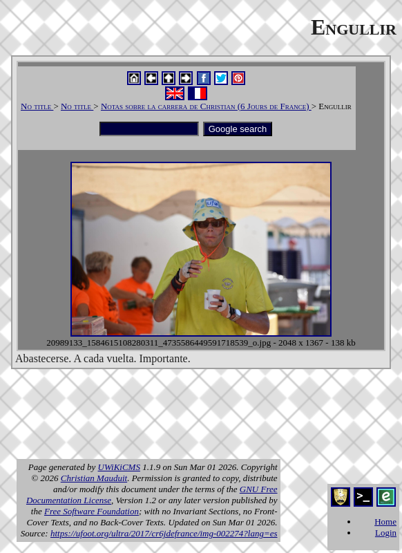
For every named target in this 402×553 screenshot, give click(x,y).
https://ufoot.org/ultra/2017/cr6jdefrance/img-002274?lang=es (164, 533)
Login (385, 532)
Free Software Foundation (91, 511)
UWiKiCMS (119, 467)
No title (37, 106)
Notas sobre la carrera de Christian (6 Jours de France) (206, 106)
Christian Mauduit (94, 478)
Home (385, 521)
